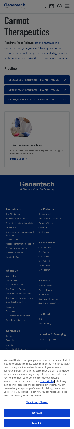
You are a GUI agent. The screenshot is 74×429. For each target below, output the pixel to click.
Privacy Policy (47, 383)
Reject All (37, 415)
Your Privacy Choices (37, 404)
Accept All (37, 425)
